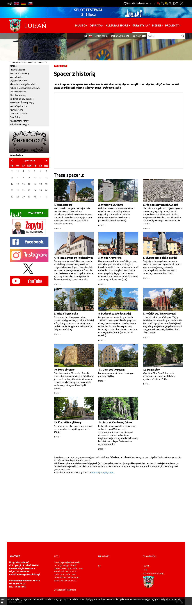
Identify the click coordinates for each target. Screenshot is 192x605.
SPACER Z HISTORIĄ (19, 73)
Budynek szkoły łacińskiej (22, 99)
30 (29, 196)
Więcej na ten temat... (171, 599)
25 (40, 190)
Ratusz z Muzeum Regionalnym (25, 88)
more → (57, 228)
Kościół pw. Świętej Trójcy (22, 102)
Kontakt (136, 36)
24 (35, 190)
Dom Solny (15, 117)
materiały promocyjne (153, 574)
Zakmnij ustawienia (181, 3)
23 (29, 190)
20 (12, 190)
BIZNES (156, 25)
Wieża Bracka (16, 77)
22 (23, 190)
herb (145, 570)
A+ (147, 3)
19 (46, 184)
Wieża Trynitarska (18, 106)
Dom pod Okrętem (18, 113)
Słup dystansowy (18, 95)
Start (12, 62)
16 (29, 184)
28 (17, 196)
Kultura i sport (117, 25)
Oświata (96, 25)
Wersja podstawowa (158, 3)
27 (12, 196)
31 (35, 196)
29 (23, 196)
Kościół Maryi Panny (19, 121)
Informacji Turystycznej (102, 472)
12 (46, 177)
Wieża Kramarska (18, 91)
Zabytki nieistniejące (19, 124)
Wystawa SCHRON (18, 80)
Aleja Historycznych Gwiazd (23, 84)
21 (17, 190)
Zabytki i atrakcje (38, 62)
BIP (85, 36)
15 (23, 184)
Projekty (172, 25)
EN (16, 3)
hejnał (146, 566)
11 (40, 177)
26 (46, 190)
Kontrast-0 (162, 3)
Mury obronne (16, 110)
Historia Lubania (17, 70)
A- (154, 3)
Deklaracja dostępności (65, 590)
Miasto (80, 25)
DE (23, 3)
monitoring (101, 36)
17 (35, 184)
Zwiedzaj (27, 214)
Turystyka (140, 25)
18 (40, 184)
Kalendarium (118, 36)
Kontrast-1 (166, 3)
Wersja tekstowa (175, 3)
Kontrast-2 (170, 3)
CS (30, 3)
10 (35, 177)
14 (17, 184)
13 (12, 184)
